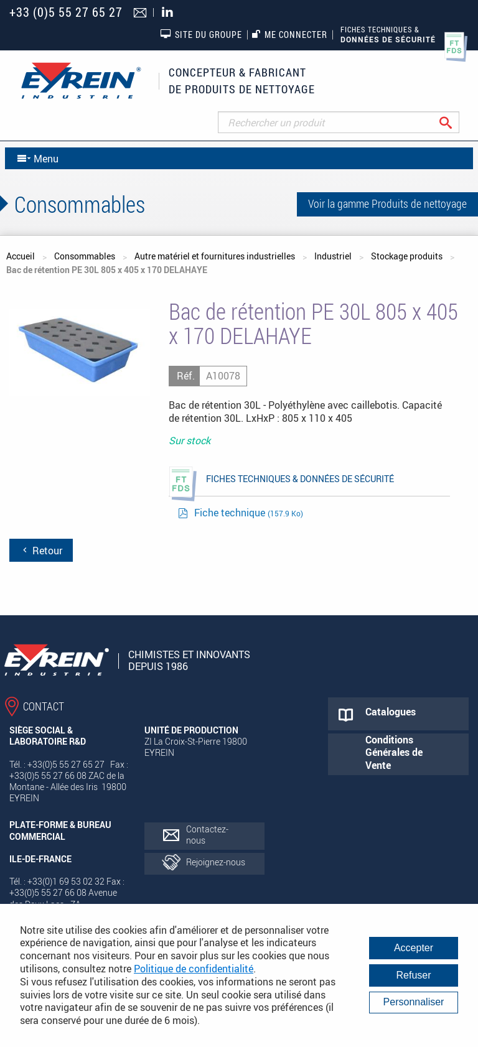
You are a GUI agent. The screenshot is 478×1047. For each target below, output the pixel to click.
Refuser (413, 975)
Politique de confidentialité (193, 968)
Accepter (413, 947)
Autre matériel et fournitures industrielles (214, 256)
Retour (41, 550)
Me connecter (289, 34)
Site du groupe (201, 34)
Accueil (20, 256)
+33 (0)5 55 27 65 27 (66, 12)
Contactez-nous (207, 834)
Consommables (84, 256)
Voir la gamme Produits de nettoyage (387, 203)
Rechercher (455, 122)
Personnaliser (413, 1002)
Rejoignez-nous (215, 862)
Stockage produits (407, 256)
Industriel (333, 256)
